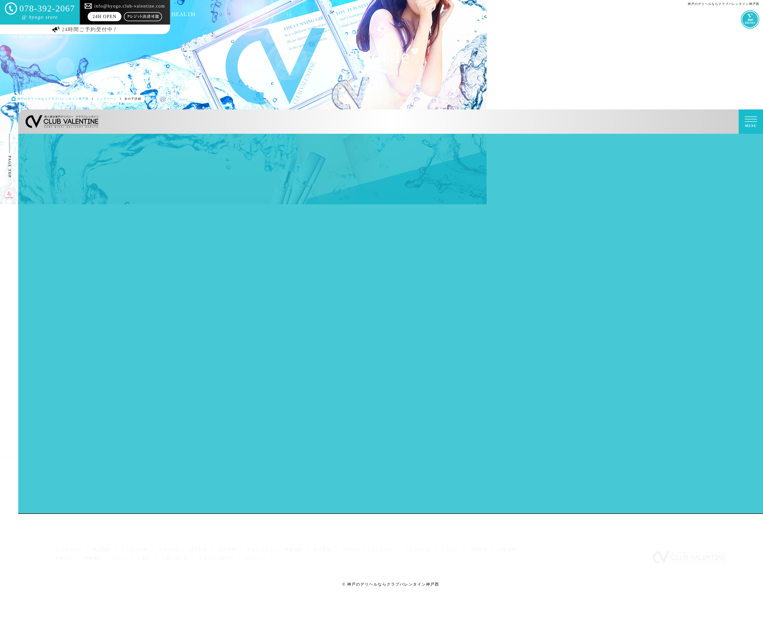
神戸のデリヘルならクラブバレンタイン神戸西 (393, 584)
